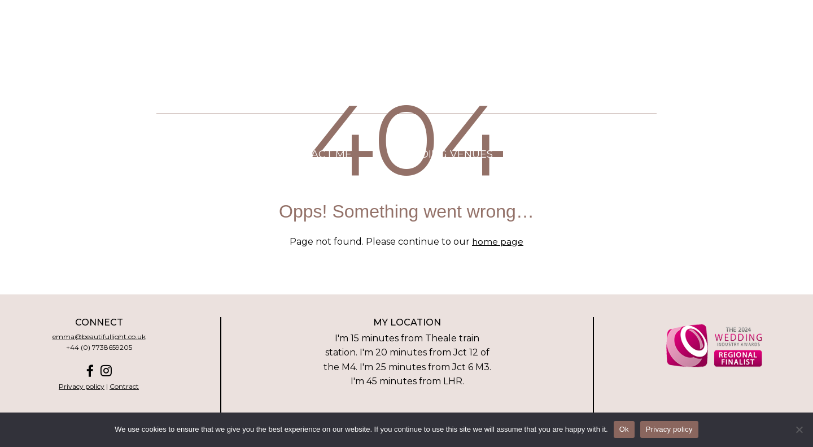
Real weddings (297, 178)
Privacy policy (81, 386)
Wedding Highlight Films (137, 178)
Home (58, 157)
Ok (624, 429)
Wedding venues (443, 157)
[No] (799, 429)
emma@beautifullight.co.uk (99, 336)
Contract (124, 386)
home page (498, 241)
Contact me (317, 157)
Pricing (218, 157)
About (136, 157)
